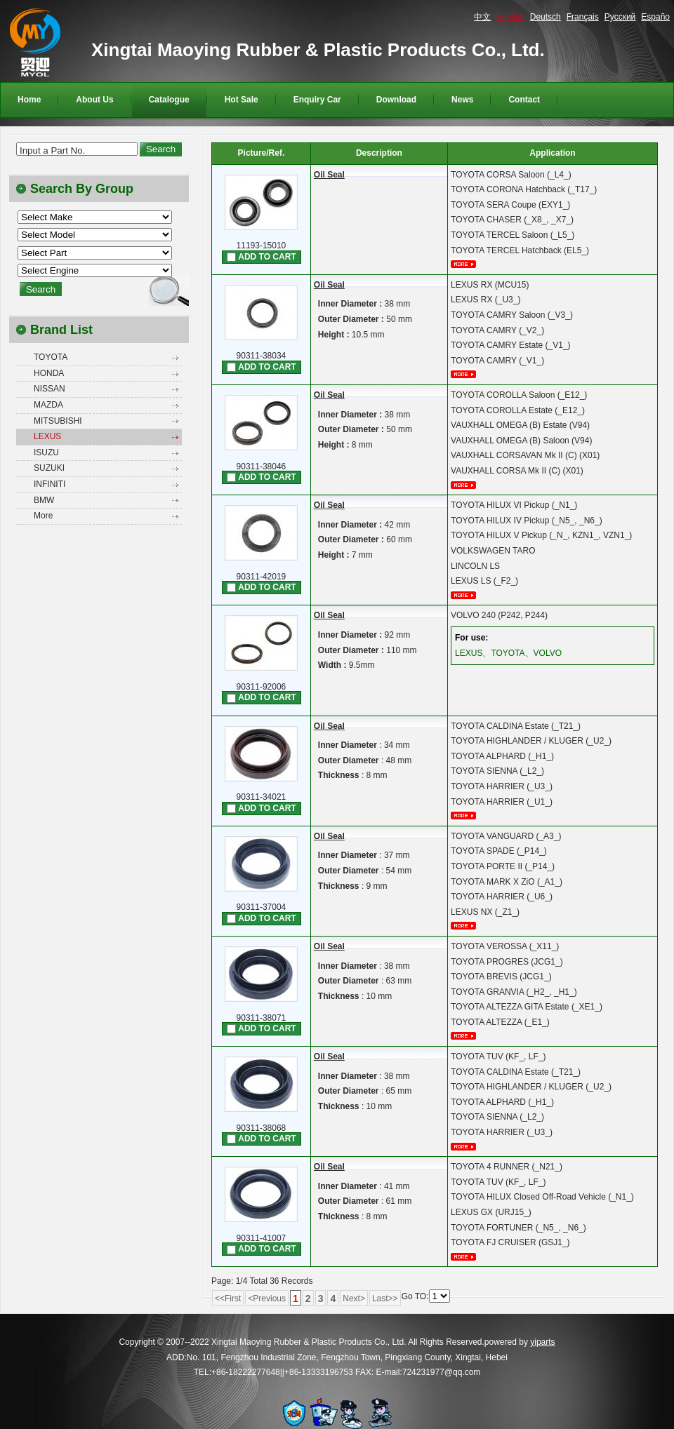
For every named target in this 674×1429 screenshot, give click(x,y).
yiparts (542, 1342)
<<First (228, 1298)
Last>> (385, 1298)
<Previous (267, 1298)
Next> (354, 1298)
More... (468, 264)
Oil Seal (329, 175)
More (43, 516)
